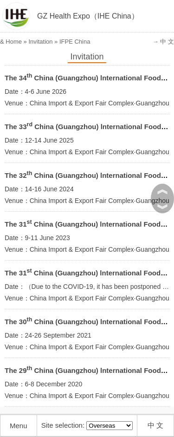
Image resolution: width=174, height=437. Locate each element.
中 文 (155, 425)
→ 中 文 (163, 41)
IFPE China (74, 41)
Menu (18, 426)
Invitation (40, 41)
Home (14, 41)
